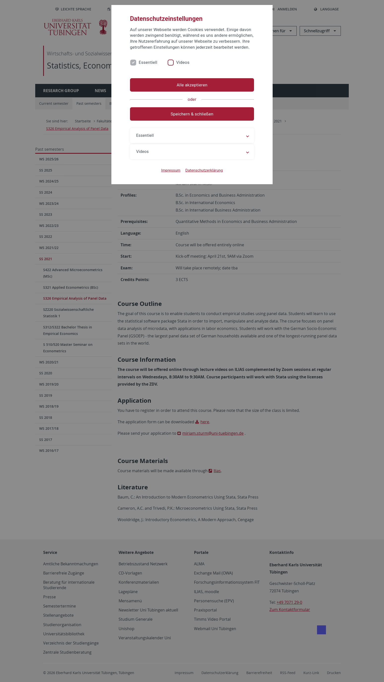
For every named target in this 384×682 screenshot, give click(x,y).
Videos (183, 62)
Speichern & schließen (192, 113)
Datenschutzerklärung (204, 170)
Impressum (171, 170)
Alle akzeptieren (192, 84)
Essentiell (148, 62)
